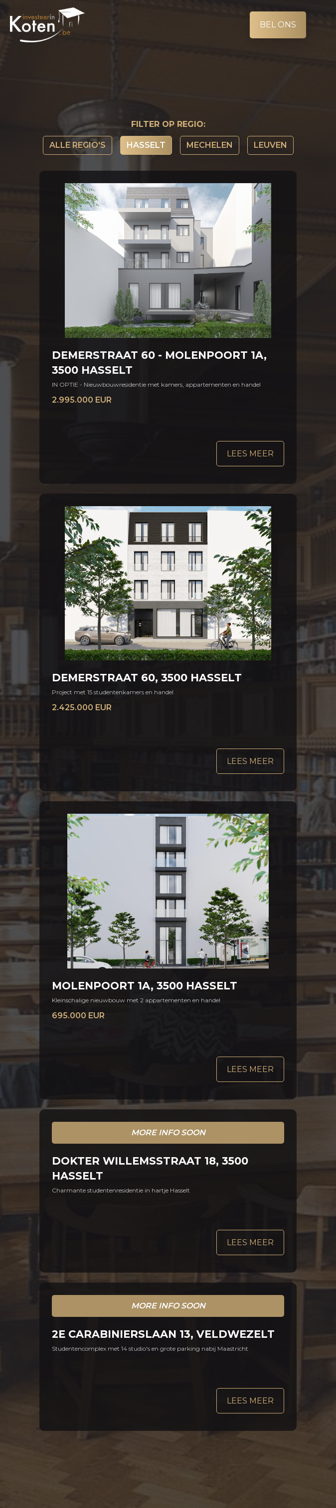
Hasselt (146, 145)
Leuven (270, 145)
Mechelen (209, 145)
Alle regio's (77, 145)
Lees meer (250, 453)
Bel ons (278, 24)
